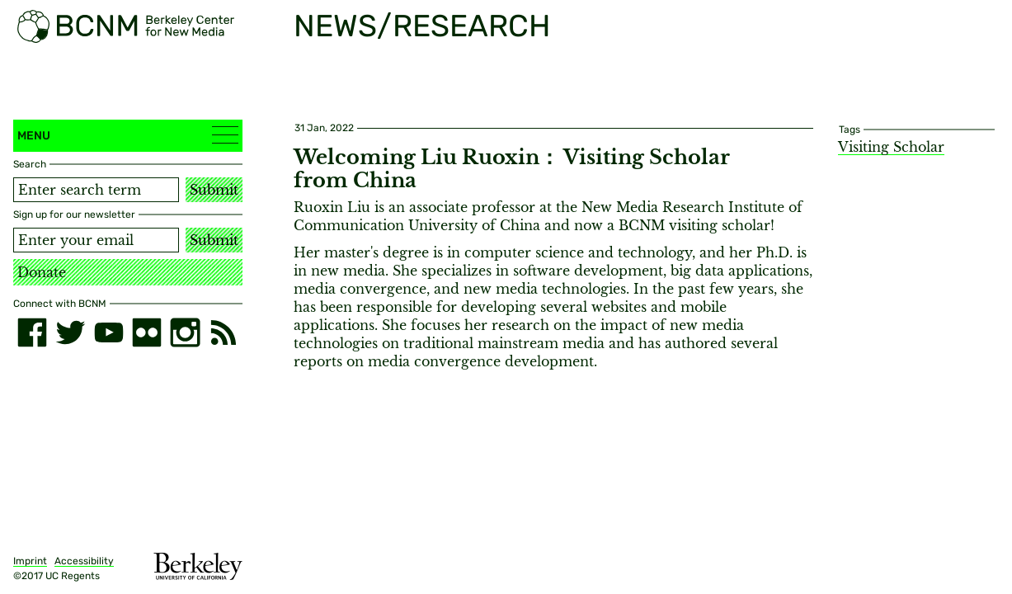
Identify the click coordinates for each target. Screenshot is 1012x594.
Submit (214, 190)
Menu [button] (127, 135)
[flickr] (147, 332)
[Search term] (96, 189)
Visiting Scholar (891, 147)
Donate (41, 272)
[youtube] (109, 332)
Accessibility (84, 561)
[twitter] (70, 332)
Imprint (30, 561)
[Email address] (96, 240)
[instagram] (185, 332)
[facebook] (32, 332)
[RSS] (223, 332)
